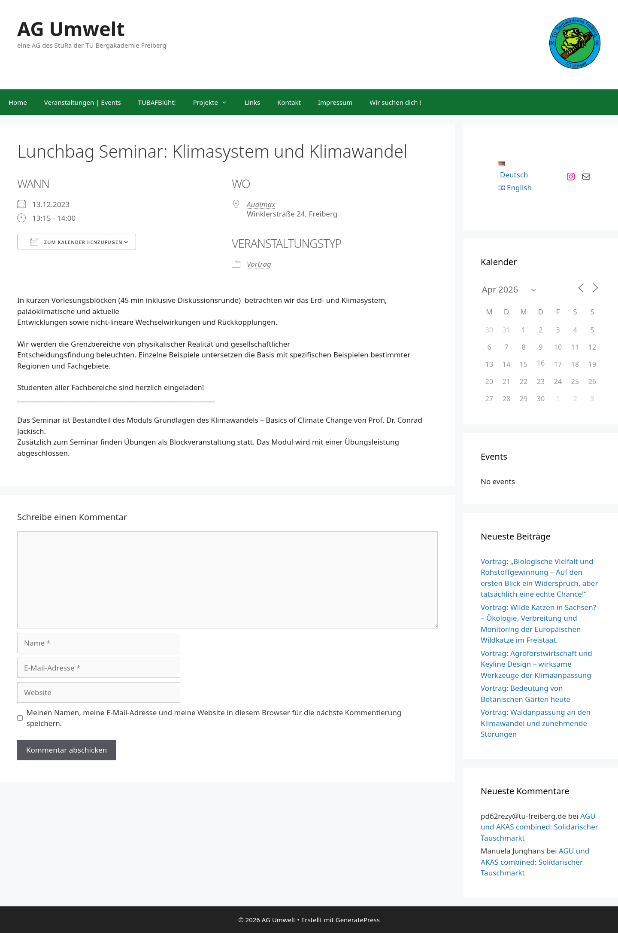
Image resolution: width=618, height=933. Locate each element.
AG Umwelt (71, 28)
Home (18, 102)
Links (252, 102)
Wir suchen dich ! (395, 102)
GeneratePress (358, 919)
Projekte (214, 102)
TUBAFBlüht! (157, 102)
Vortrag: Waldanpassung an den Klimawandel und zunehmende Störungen (536, 723)
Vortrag (259, 264)
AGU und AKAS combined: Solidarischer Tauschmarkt (539, 827)
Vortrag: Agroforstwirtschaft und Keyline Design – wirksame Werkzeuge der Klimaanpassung (536, 664)
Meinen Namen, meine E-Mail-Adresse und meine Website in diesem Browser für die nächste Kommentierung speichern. (214, 718)
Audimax (261, 204)
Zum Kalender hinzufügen (76, 242)
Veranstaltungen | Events (82, 102)
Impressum (335, 102)
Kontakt (289, 102)
